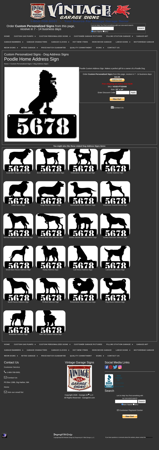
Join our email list (13, 392)
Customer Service (12, 367)
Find (105, 25)
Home (6, 387)
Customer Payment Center (130, 410)
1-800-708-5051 (12, 372)
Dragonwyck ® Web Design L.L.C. (85, 437)
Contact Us (117, 108)
